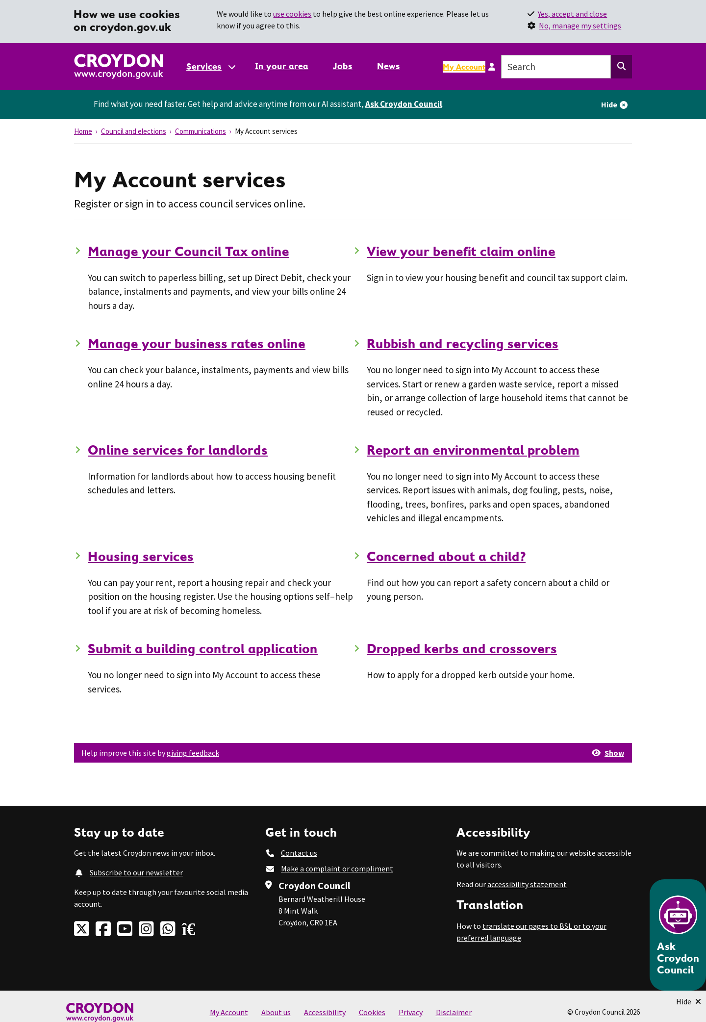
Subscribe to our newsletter (136, 872)
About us (276, 1012)
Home (83, 131)
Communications (200, 131)
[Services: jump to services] (210, 66)
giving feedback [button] (193, 753)
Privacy (411, 1012)
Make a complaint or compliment (337, 868)
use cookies (292, 14)
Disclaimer (454, 1012)
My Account (464, 66)
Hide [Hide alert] (609, 104)
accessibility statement (527, 884)
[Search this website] (621, 66)
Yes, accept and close (572, 14)
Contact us (299, 853)
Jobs (343, 66)
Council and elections (133, 131)
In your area (281, 66)
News (388, 66)
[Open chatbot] (678, 935)
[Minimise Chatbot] (688, 1001)
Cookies (372, 1012)
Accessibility (325, 1012)
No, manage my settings (580, 25)
